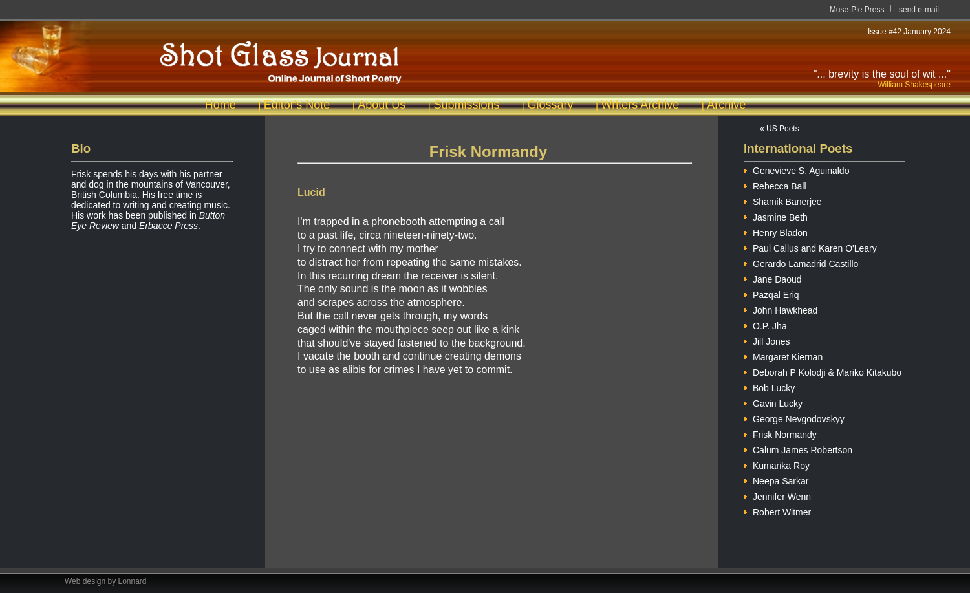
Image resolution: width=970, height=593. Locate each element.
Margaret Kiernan (783, 355)
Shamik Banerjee (783, 200)
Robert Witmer (777, 510)
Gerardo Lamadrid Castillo (801, 262)
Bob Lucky (769, 386)
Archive (726, 104)
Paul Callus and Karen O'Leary (810, 246)
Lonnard (132, 581)
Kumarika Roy (777, 464)
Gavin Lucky (773, 402)
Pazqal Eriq (771, 293)
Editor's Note (297, 104)
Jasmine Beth (776, 215)
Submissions (466, 104)
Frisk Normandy (780, 433)
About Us (381, 104)
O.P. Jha (765, 324)
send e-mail (919, 9)
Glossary (550, 104)
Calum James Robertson (798, 448)
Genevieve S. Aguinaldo (796, 169)
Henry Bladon (776, 231)
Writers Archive (640, 104)
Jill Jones (767, 340)
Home (220, 104)
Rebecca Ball (775, 184)
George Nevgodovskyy (794, 417)
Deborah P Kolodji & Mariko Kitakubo (822, 371)
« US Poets (779, 128)
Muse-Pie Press (857, 9)
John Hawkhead (780, 309)
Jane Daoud (773, 278)
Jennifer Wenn (777, 495)
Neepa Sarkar (776, 479)
